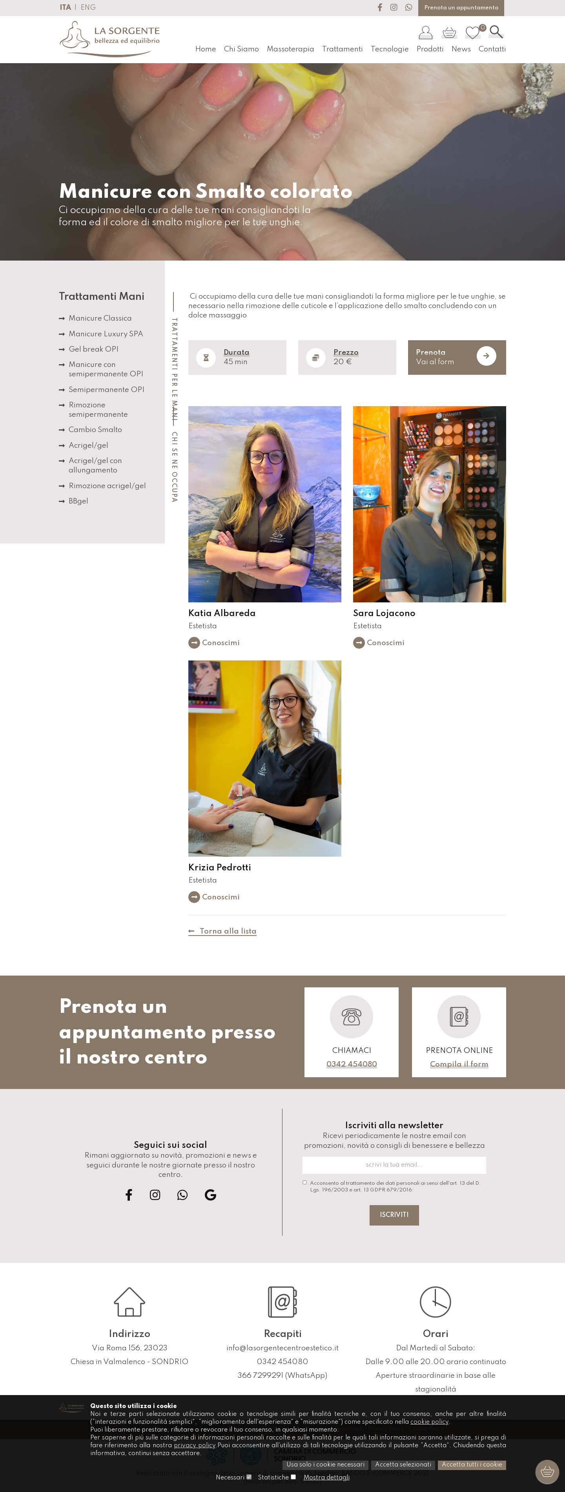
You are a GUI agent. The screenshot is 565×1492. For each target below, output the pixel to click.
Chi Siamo (238, 49)
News (461, 49)
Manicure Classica (100, 318)
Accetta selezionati (403, 1466)
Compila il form (459, 1064)
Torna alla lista (222, 931)
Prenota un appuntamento (461, 8)
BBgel (78, 501)
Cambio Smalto (95, 430)
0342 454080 (351, 1064)
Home (202, 49)
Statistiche (272, 1478)
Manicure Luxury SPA (106, 334)
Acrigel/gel (88, 445)
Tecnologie (388, 49)
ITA (65, 7)
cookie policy (431, 1423)
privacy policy (194, 1446)
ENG (88, 7)
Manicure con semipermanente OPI (106, 369)
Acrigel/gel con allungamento (95, 465)
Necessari (229, 1478)
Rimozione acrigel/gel (107, 486)
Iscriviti (394, 1215)
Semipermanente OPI (106, 390)
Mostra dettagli (326, 1478)
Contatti (492, 49)
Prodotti (429, 49)
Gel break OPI (93, 349)
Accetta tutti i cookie (472, 1466)
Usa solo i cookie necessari (325, 1466)
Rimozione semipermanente (98, 409)
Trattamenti (340, 49)
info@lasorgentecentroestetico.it (282, 1348)
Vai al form (456, 356)
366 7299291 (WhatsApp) (282, 1375)
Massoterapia (288, 49)
